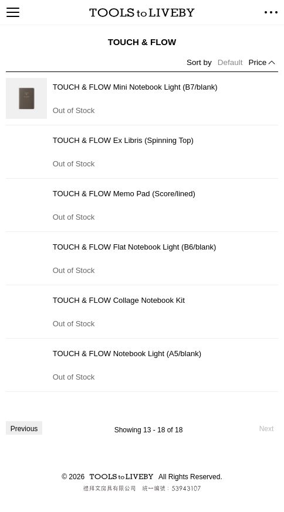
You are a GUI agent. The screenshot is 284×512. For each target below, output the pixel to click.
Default (230, 62)
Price (258, 62)
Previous (24, 429)
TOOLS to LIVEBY (142, 12)
